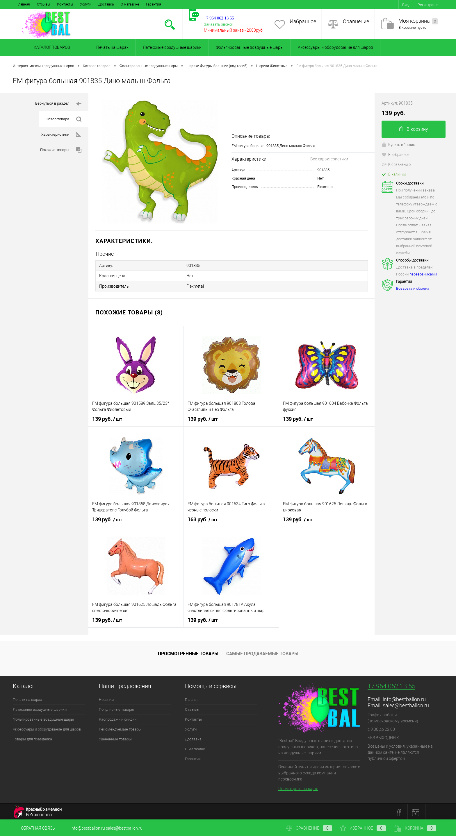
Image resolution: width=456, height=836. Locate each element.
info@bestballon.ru (404, 698)
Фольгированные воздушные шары (250, 47)
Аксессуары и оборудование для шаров (335, 47)
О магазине (130, 4)
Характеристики (61, 134)
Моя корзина (418, 21)
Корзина (415, 828)
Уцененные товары (115, 738)
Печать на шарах (112, 47)
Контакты (65, 4)
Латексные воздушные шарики (172, 47)
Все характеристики (329, 159)
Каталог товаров (51, 47)
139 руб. (107, 418)
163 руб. (203, 518)
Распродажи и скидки (117, 718)
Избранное (303, 21)
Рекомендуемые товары (120, 728)
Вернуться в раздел (58, 104)
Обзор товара (63, 119)
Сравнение (356, 21)
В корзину (413, 129)
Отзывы (43, 4)
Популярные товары (116, 708)
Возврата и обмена (412, 288)
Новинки (106, 698)
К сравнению (396, 164)
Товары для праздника (32, 738)
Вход (406, 5)
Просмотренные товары (188, 652)
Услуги (85, 4)
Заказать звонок (218, 24)
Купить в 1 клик (398, 144)
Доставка (106, 4)
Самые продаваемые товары (262, 652)
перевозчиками (423, 274)
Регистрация (428, 5)
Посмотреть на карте (298, 787)
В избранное (395, 154)
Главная (23, 4)
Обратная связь (34, 828)
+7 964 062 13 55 (391, 685)
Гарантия (153, 4)
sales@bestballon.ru (406, 704)
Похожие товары (60, 150)
